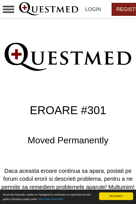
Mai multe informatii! (50, 199)
